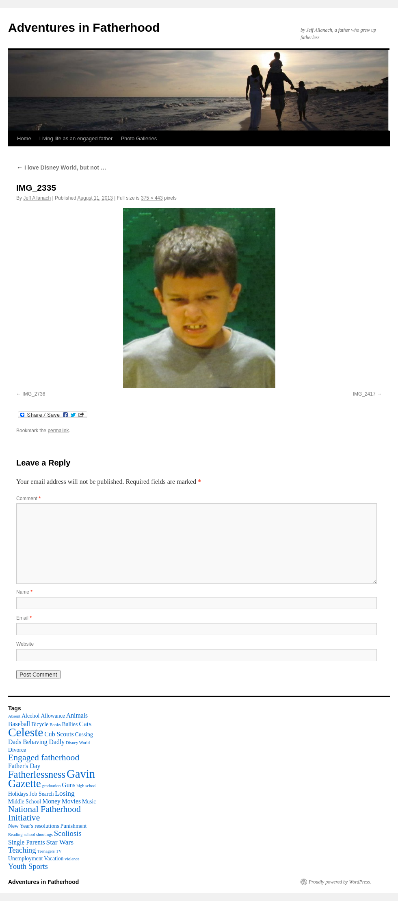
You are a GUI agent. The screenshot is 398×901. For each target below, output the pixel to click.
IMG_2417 (364, 394)
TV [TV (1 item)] (59, 851)
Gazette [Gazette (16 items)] (24, 783)
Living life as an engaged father (76, 138)
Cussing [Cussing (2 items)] (84, 734)
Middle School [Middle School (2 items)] (24, 802)
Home (24, 138)
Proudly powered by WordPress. (340, 882)
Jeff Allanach (37, 198)
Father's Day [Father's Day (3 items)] (24, 765)
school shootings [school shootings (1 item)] (38, 834)
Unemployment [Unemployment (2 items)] (25, 858)
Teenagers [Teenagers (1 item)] (46, 851)
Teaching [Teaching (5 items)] (22, 850)
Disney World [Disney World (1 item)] (78, 742)
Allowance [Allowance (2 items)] (53, 716)
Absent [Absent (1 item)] (14, 716)
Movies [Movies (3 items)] (71, 801)
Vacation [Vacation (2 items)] (53, 858)
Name (24, 592)
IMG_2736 (33, 394)
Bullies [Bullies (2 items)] (70, 724)
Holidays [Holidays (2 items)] (18, 794)
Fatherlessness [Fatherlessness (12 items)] (36, 774)
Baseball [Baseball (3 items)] (19, 723)
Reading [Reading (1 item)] (15, 834)
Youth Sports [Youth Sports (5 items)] (28, 866)
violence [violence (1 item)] (72, 859)
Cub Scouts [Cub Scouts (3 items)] (59, 734)
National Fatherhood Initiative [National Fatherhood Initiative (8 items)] (44, 813)
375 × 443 (152, 198)
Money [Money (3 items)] (51, 801)
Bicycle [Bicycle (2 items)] (39, 724)
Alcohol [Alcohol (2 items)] (30, 716)
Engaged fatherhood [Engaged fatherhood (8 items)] (43, 757)
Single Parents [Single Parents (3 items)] (26, 842)
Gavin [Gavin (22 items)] (81, 773)
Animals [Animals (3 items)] (77, 715)
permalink (58, 430)
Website (25, 644)
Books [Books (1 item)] (55, 725)
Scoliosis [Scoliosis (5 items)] (68, 833)
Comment (28, 498)
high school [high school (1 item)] (87, 785)
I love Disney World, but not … (61, 167)
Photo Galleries (139, 138)
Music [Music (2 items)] (89, 802)
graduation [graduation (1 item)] (51, 785)
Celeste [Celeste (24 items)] (25, 732)
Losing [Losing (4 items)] (64, 793)
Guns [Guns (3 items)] (68, 784)
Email (24, 618)
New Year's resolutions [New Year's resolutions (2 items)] (33, 826)
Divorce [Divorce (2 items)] (17, 750)
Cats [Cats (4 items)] (85, 724)
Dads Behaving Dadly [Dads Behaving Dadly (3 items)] (36, 741)
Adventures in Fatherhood (84, 27)
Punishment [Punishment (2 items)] (74, 826)
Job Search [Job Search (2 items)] (42, 794)
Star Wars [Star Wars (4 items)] (60, 842)
